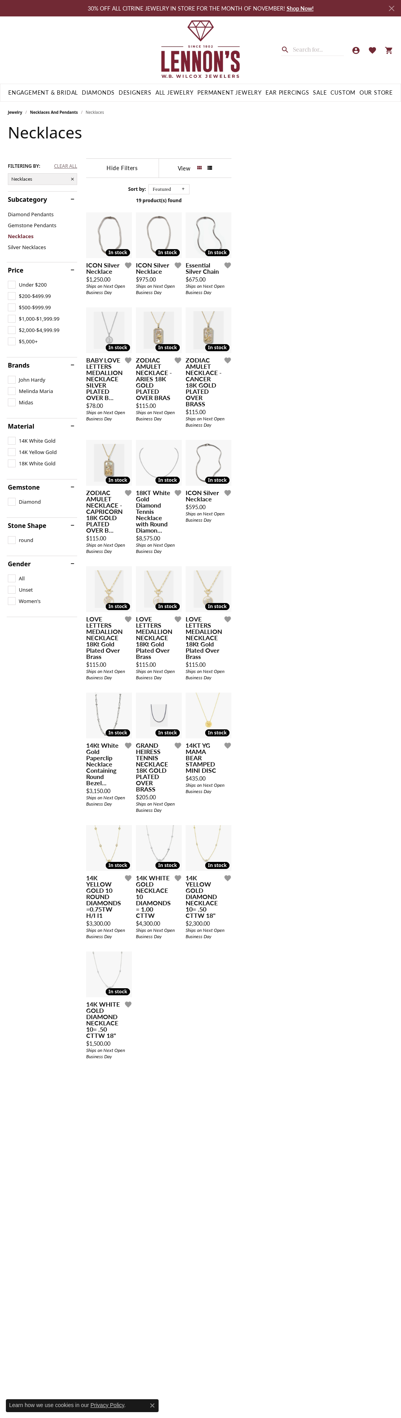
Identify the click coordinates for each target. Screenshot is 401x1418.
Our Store (376, 92)
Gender (19, 564)
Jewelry (15, 112)
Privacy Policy (107, 1405)
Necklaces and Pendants (54, 112)
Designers (135, 92)
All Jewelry (174, 92)
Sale (320, 92)
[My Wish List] (372, 50)
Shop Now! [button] (300, 8)
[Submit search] (287, 49)
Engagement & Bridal (43, 92)
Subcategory (27, 199)
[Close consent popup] (152, 1405)
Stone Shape (27, 525)
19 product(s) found (239, 200)
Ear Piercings (287, 92)
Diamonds (98, 92)
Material (21, 426)
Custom (343, 92)
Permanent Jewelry (229, 92)
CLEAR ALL (65, 166)
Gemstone (24, 487)
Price (15, 270)
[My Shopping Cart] (389, 50)
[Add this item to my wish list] (182, 319)
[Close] (391, 8)
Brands (19, 365)
